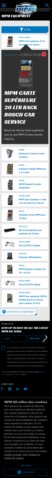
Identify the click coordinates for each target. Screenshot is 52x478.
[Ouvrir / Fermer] (4, 5)
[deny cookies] (26, 465)
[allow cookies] (26, 472)
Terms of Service (15, 374)
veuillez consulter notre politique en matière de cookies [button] (22, 456)
